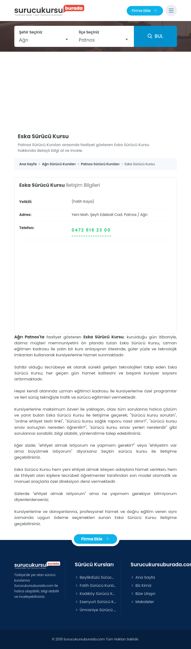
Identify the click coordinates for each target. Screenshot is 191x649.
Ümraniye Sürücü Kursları (95, 610)
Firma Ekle (145, 11)
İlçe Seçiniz (89, 32)
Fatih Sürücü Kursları (95, 585)
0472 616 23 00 (91, 230)
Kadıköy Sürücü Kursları (95, 593)
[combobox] (44, 40)
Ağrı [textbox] (23, 40)
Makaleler (142, 602)
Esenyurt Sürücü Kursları (95, 602)
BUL (155, 36)
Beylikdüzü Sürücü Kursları (95, 577)
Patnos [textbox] (87, 40)
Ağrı (143, 214)
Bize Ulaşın (143, 593)
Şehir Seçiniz (31, 32)
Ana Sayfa (143, 577)
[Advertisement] (95, 87)
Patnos (130, 214)
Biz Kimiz (141, 585)
